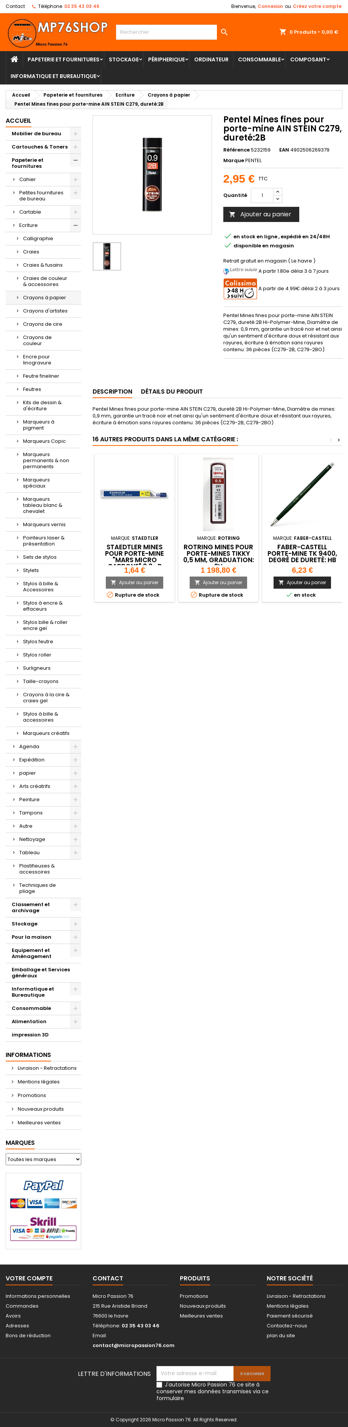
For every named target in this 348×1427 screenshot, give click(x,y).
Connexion (270, 6)
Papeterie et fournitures (63, 59)
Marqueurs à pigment (38, 424)
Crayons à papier (44, 297)
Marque (233, 160)
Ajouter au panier (260, 214)
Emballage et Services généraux (41, 972)
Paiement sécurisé (290, 1315)
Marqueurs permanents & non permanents (46, 460)
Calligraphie (38, 238)
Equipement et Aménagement (31, 953)
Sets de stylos (40, 557)
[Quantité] (262, 195)
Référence (236, 150)
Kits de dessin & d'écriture (42, 405)
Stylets (31, 570)
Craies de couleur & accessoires (45, 281)
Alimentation (29, 1021)
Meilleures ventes (39, 1122)
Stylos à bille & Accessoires (40, 586)
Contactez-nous (287, 1325)
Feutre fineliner (41, 376)
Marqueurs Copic (44, 441)
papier (27, 773)
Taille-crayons (41, 681)
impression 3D (30, 1034)
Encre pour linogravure (37, 359)
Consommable (259, 59)
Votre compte (29, 1278)
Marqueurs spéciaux (36, 482)
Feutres (32, 389)
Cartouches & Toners (40, 146)
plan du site (281, 1335)
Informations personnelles (38, 1296)
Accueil (18, 120)
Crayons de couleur (37, 340)
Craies (31, 251)
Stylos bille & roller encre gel (45, 625)
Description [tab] (112, 391)
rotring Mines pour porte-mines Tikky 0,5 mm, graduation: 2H (218, 556)
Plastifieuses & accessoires (37, 868)
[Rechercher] (174, 32)
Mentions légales (38, 1081)
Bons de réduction (28, 1335)
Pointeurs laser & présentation (44, 540)
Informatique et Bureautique (53, 76)
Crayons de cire (42, 324)
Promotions (31, 1095)
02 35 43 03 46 (81, 6)
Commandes (22, 1306)
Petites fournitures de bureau (41, 195)
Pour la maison (31, 937)
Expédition (32, 759)
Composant (308, 59)
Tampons (31, 812)
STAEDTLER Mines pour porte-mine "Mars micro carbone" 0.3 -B (134, 556)
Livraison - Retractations (47, 1068)
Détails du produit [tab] (172, 391)
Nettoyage (32, 839)
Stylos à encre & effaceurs (43, 606)
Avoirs (13, 1315)
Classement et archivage (31, 907)
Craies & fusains (43, 265)
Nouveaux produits (40, 1109)
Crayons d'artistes (45, 310)
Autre (25, 826)
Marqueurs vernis (44, 524)
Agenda (29, 746)
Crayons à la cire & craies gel (46, 697)
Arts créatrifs (34, 786)
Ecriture (28, 225)
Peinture (29, 799)
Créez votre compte (317, 6)
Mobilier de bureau (36, 133)
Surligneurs (37, 668)
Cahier (27, 179)
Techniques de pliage (37, 888)
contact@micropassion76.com (134, 1345)
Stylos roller (37, 654)
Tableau (29, 852)
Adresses (17, 1325)
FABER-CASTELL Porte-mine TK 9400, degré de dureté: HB (302, 553)
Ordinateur (211, 59)
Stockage (124, 59)
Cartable (30, 212)
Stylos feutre (38, 641)
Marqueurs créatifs (46, 733)
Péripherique (166, 59)
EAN (284, 150)
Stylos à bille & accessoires (40, 717)
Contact (15, 6)
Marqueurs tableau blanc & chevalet (42, 505)
